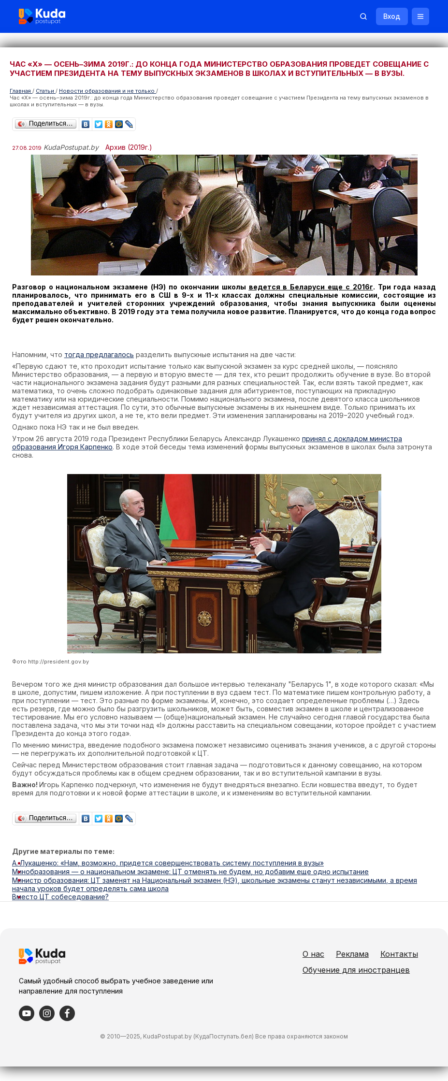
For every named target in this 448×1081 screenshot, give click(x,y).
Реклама (364, 952)
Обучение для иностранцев (368, 984)
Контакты (334, 968)
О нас (326, 952)
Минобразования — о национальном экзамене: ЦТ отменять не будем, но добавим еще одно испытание (190, 871)
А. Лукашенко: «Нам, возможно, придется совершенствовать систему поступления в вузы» (168, 863)
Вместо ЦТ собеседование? (60, 896)
